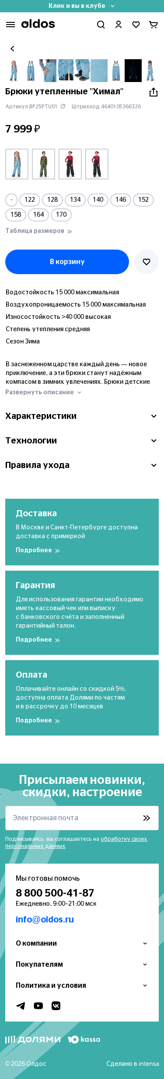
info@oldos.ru (45, 919)
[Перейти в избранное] (136, 24)
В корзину (67, 261)
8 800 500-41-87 (55, 893)
